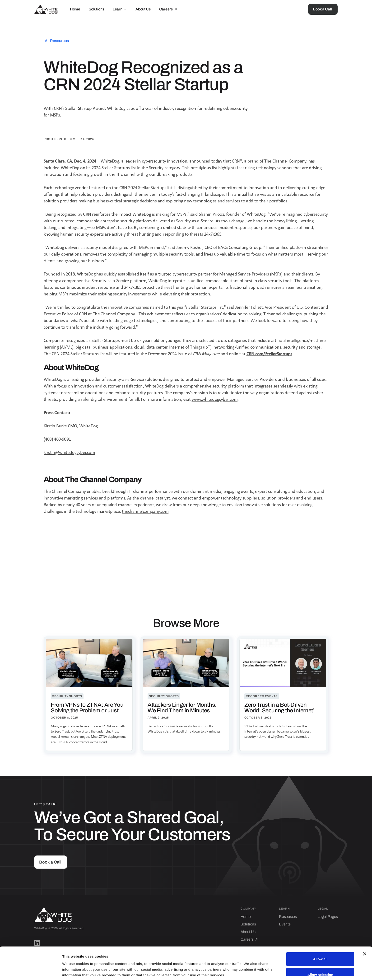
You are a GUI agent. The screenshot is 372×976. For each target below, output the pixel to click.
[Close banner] (364, 927)
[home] (46, 9)
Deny (320, 963)
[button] (120, 9)
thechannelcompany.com (145, 511)
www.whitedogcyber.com (214, 399)
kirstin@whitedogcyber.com (69, 452)
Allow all (320, 932)
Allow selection (320, 948)
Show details (249, 964)
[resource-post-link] (89, 695)
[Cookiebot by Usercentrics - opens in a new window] (30, 966)
